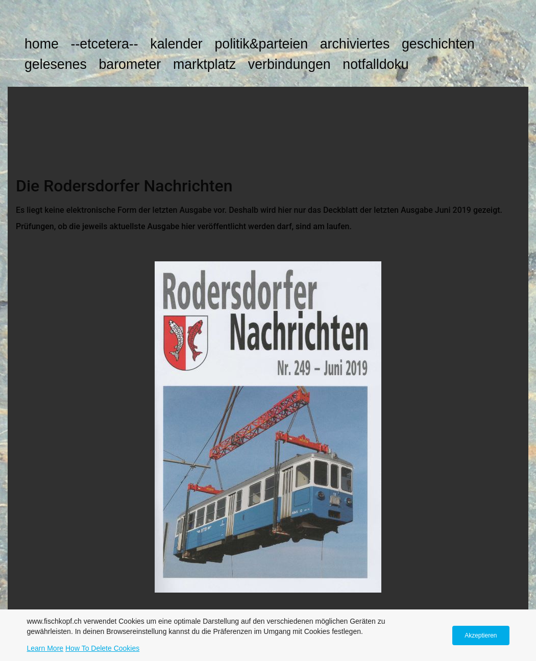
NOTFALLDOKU (375, 64)
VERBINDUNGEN (289, 64)
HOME (42, 44)
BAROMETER (130, 64)
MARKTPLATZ (204, 64)
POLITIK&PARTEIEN (261, 44)
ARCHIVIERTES (355, 44)
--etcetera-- (104, 44)
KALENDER (176, 44)
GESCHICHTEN (438, 44)
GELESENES (56, 64)
